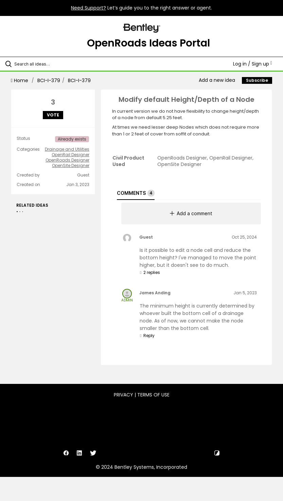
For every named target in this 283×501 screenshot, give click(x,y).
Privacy (123, 394)
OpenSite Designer (70, 165)
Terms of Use (153, 394)
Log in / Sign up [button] (252, 63)
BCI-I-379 (48, 80)
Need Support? (88, 7)
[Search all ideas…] (46, 64)
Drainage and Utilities (67, 149)
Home (20, 80)
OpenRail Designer (70, 154)
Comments (136, 193)
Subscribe (257, 80)
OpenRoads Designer (67, 160)
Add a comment (191, 213)
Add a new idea (217, 80)
